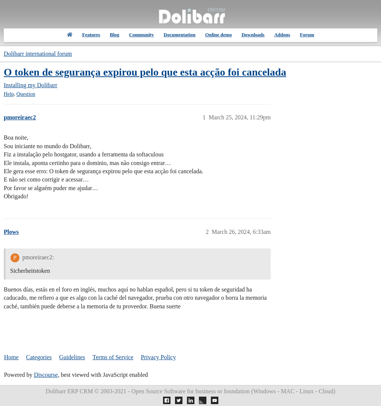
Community (141, 34)
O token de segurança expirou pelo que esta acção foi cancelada (145, 72)
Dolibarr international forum (38, 54)
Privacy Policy (158, 357)
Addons (282, 34)
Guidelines (72, 357)
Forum (307, 34)
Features (91, 34)
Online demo (218, 34)
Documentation (180, 34)
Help (9, 94)
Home (11, 357)
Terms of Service (113, 357)
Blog (114, 34)
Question (25, 94)
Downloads (253, 34)
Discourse (46, 375)
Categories (39, 357)
